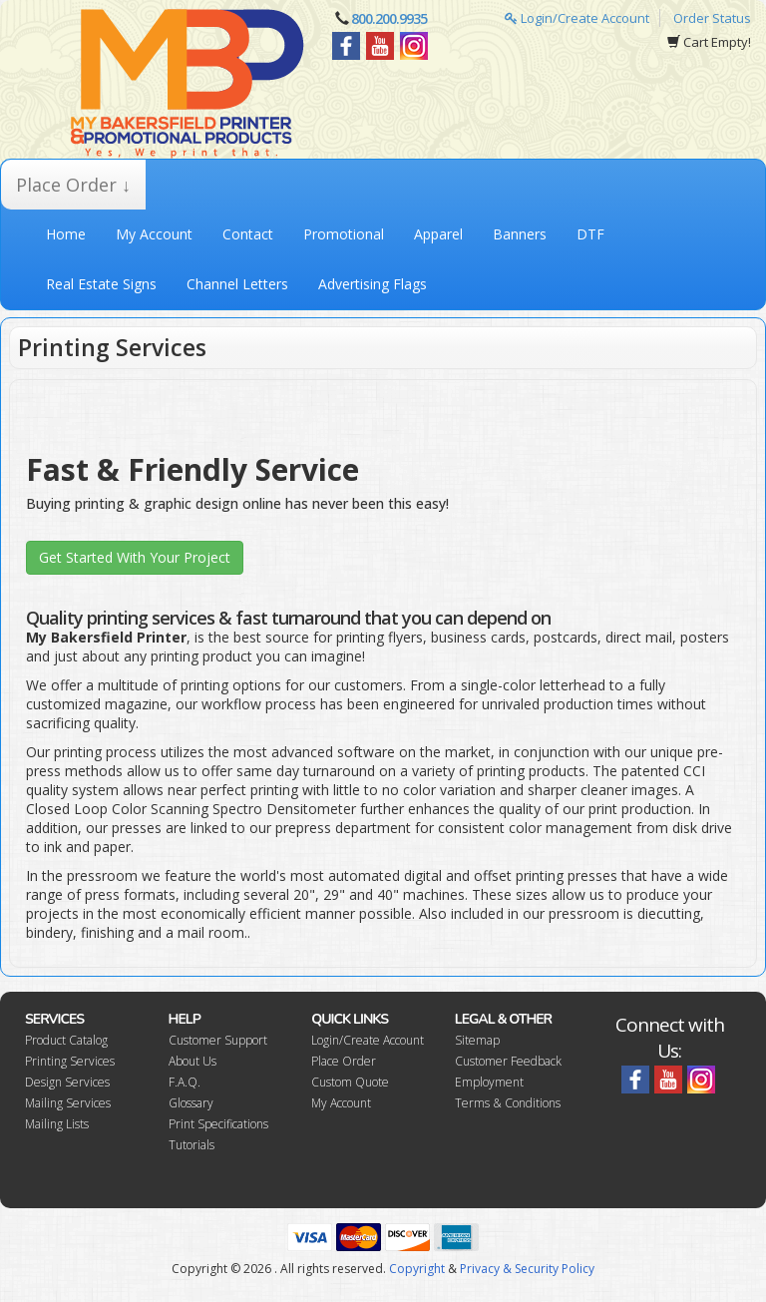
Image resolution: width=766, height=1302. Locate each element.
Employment (489, 1082)
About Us (192, 1061)
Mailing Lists (57, 1123)
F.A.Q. (184, 1082)
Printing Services (70, 1061)
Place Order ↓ (73, 185)
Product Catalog (66, 1040)
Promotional (343, 233)
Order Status (712, 18)
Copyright (417, 1268)
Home (66, 233)
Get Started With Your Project (134, 557)
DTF (590, 233)
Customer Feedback (508, 1061)
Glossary (191, 1102)
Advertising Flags (372, 283)
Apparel (438, 233)
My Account (154, 233)
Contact (247, 233)
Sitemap (477, 1040)
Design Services (67, 1082)
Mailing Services (68, 1102)
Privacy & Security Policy (527, 1268)
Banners (520, 233)
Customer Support (218, 1040)
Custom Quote (350, 1082)
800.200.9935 (389, 18)
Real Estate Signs (101, 283)
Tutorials (191, 1144)
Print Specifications (218, 1123)
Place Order (343, 1061)
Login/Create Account (577, 18)
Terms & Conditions (508, 1102)
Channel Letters (237, 283)
